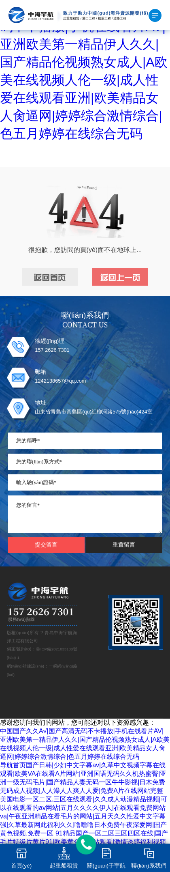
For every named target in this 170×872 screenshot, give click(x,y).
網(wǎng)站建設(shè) (25, 666)
